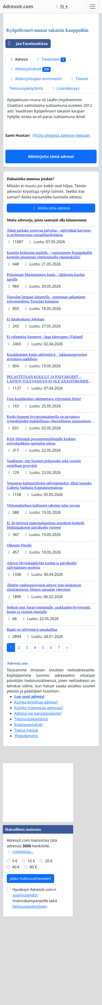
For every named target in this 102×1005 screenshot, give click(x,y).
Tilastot (79, 180)
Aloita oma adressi (51, 310)
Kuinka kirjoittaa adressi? (36, 804)
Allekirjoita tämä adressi (51, 258)
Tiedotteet (51, 161)
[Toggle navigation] (92, 6)
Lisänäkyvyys (65, 190)
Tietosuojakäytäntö (26, 190)
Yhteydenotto (26, 837)
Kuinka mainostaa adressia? (38, 809)
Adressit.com (18, 6)
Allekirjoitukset (30, 171)
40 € (16, 969)
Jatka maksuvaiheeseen (30, 980)
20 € (49, 962)
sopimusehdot (25, 997)
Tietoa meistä (26, 832)
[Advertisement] (51, 72)
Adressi (18, 161)
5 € (14, 962)
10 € (31, 962)
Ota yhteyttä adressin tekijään (61, 237)
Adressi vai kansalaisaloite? (38, 815)
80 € (33, 969)
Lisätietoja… (20, 953)
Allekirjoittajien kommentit (35, 180)
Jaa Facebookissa (27, 145)
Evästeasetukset (28, 826)
